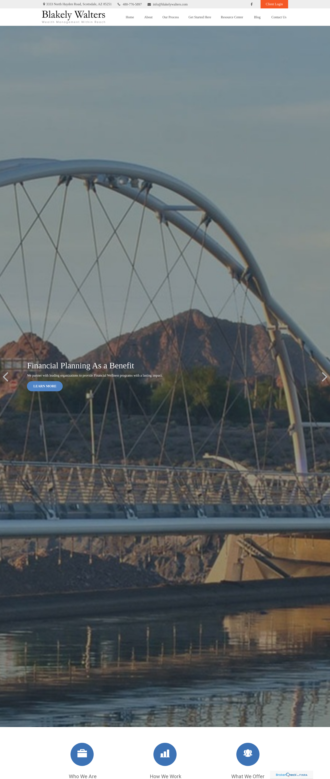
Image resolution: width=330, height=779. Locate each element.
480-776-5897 (129, 4)
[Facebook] (251, 4)
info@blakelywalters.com (167, 4)
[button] (130, 17)
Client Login (274, 4)
